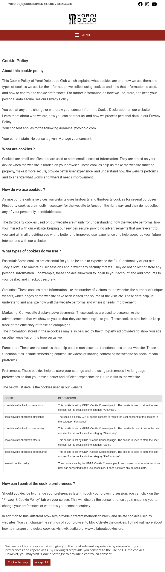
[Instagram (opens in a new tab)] (147, 4)
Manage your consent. (75, 139)
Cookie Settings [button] (18, 562)
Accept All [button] (41, 562)
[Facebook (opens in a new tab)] (140, 4)
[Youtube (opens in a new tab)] (153, 4)
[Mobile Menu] (82, 35)
